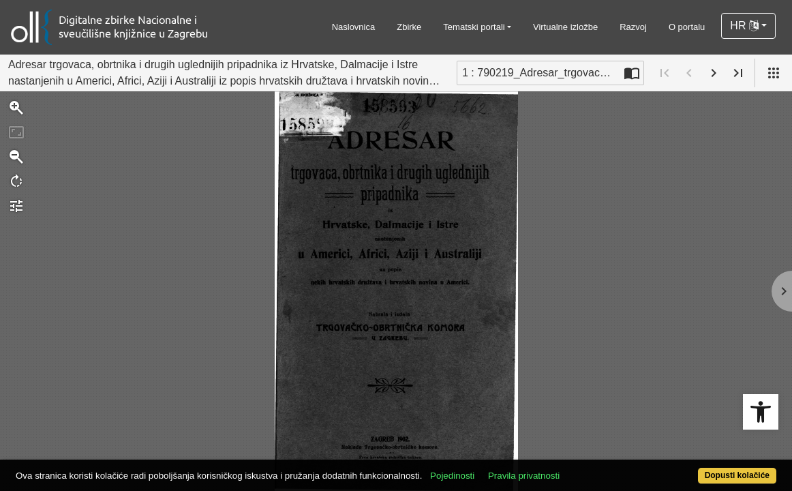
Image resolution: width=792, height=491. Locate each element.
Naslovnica (354, 27)
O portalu (687, 27)
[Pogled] (773, 73)
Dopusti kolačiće (694, 468)
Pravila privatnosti (563, 468)
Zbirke (409, 27)
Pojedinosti (492, 468)
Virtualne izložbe (565, 27)
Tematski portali (473, 27)
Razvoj (633, 27)
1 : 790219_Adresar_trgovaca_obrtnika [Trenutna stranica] (541, 72)
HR (744, 25)
